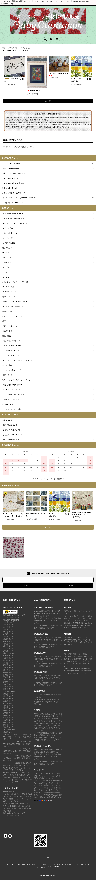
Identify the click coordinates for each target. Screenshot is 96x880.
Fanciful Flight (33, 90)
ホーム (7, 864)
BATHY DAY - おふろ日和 (14, 80)
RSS (53, 867)
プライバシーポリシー (82, 864)
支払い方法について (18, 864)
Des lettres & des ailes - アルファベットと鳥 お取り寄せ (13, 515)
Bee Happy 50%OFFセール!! (59, 74)
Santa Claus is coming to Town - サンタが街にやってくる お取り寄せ (82, 515)
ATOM (58, 867)
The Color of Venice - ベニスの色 (36, 515)
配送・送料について (34, 864)
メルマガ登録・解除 (43, 867)
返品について (47, 864)
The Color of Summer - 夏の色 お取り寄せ (81, 80)
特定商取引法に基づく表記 (63, 864)
